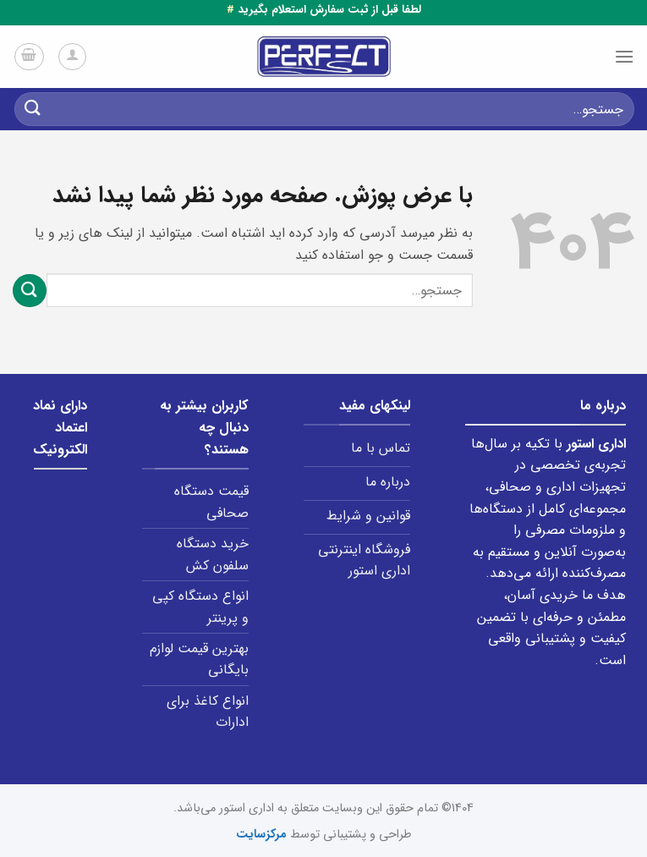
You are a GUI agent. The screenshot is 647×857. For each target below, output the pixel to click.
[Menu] (624, 56)
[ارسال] (33, 108)
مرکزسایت (261, 834)
